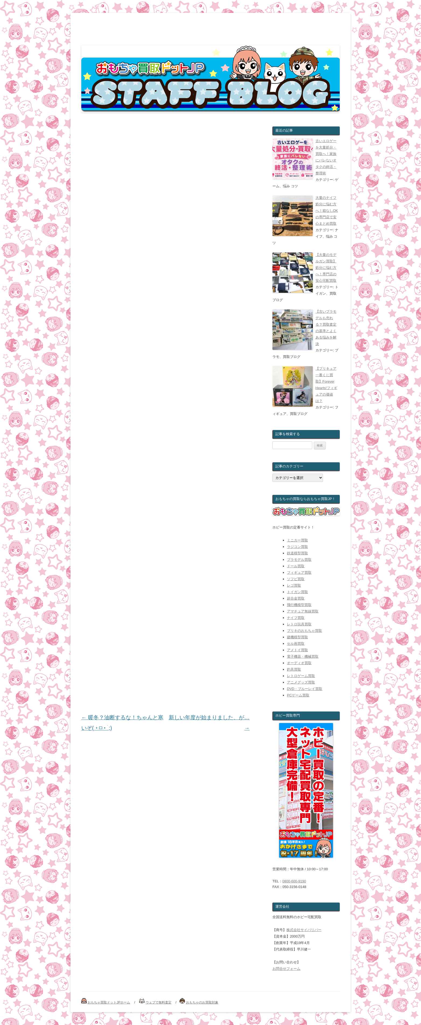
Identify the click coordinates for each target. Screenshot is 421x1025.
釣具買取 (294, 669)
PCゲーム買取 (298, 695)
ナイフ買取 (295, 618)
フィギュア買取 (299, 572)
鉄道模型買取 (297, 553)
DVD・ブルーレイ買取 (304, 689)
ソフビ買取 (295, 579)
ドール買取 (295, 566)
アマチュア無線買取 (302, 611)
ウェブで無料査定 (158, 1002)
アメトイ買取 (297, 650)
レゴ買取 (294, 585)
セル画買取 (295, 644)
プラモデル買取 (299, 560)
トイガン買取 (297, 592)
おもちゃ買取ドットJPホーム (108, 1002)
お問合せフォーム (286, 969)
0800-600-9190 (294, 881)
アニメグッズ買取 (301, 682)
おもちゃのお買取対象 (202, 1002)
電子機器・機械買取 (302, 656)
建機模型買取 (297, 637)
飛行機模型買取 (299, 605)
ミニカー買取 (297, 540)
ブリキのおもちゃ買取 (304, 631)
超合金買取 (295, 598)
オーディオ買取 (299, 663)
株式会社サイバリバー (303, 930)
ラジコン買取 (297, 547)
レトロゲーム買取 (301, 676)
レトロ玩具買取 (299, 624)
